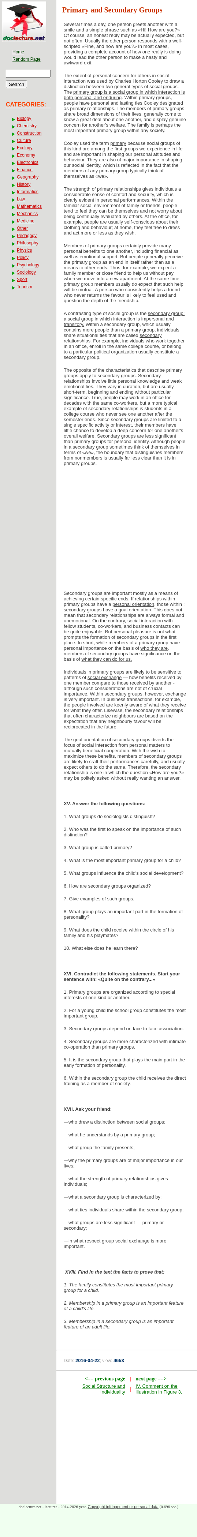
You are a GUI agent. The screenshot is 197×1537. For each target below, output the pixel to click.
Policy (23, 257)
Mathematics (29, 206)
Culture (24, 140)
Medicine (25, 221)
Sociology (26, 272)
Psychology (28, 264)
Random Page (26, 59)
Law (21, 199)
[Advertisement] (127, 530)
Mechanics (27, 213)
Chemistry (27, 125)
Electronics (27, 162)
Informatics (27, 191)
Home (18, 52)
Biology (24, 118)
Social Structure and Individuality (103, 1389)
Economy (26, 155)
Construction (29, 133)
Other (22, 228)
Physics (24, 250)
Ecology (25, 147)
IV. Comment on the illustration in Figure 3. (158, 1389)
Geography (27, 177)
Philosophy (27, 242)
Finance (25, 169)
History (23, 184)
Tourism (24, 286)
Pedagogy (27, 235)
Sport (22, 279)
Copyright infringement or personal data (123, 1506)
